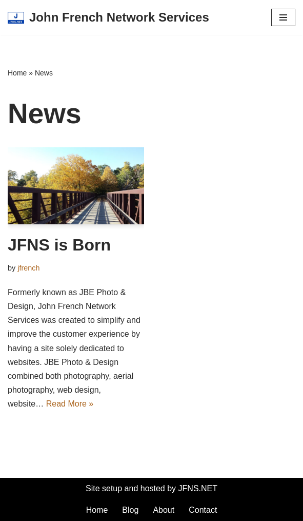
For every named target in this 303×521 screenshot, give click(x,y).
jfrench (28, 268)
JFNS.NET (197, 488)
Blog (130, 510)
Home (17, 73)
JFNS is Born (59, 245)
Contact (203, 510)
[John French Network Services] (108, 17)
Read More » (70, 403)
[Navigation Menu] (283, 17)
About (163, 510)
